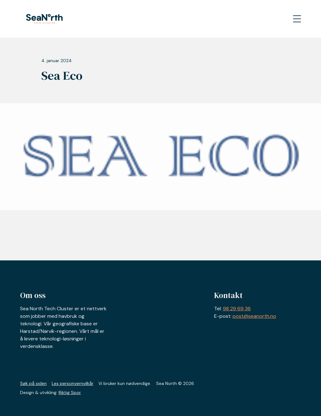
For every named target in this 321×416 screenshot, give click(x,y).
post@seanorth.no (254, 316)
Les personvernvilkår (72, 383)
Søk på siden (33, 383)
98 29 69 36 (237, 308)
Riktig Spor (70, 392)
